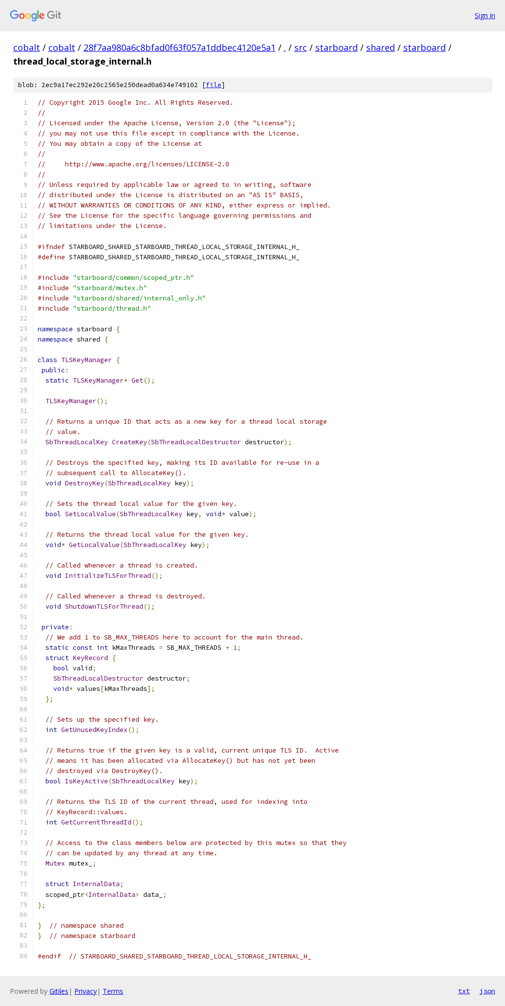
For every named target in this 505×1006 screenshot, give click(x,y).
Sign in (485, 15)
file (213, 85)
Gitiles (58, 991)
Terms (113, 991)
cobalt (26, 47)
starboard (336, 47)
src (300, 47)
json (487, 990)
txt (464, 990)
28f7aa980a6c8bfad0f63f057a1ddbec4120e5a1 (180, 47)
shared (380, 47)
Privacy (85, 991)
